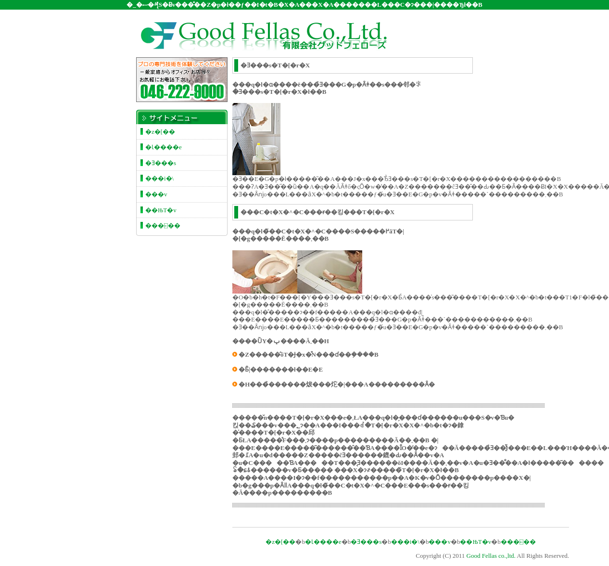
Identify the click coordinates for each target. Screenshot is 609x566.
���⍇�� (162, 225)
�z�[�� (160, 131)
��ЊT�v (161, 210)
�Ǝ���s (160, 163)
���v (156, 194)
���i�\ (159, 178)
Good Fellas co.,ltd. (491, 555)
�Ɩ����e (163, 147)
